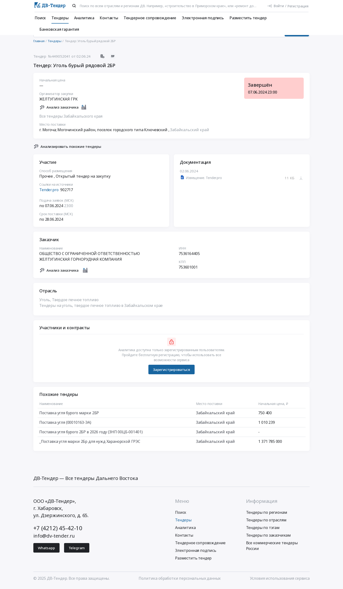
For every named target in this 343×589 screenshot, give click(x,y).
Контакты (109, 17)
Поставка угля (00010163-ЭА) (65, 424)
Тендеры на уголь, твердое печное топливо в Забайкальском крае (101, 307)
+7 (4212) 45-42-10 (57, 530)
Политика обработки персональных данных (180, 580)
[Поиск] (74, 5)
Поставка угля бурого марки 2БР (69, 415)
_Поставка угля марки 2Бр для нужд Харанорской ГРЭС (89, 443)
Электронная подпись (203, 17)
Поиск (40, 17)
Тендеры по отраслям (266, 521)
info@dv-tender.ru (54, 537)
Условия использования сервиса (280, 580)
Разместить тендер (248, 17)
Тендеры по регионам (266, 514)
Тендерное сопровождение (150, 17)
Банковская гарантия (59, 29)
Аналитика (84, 17)
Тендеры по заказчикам (268, 537)
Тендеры (60, 17)
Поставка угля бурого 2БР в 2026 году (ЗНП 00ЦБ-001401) (90, 434)
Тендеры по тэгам (263, 529)
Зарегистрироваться (171, 371)
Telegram (77, 549)
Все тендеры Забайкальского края (70, 118)
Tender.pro (48, 192)
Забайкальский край (189, 131)
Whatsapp (46, 549)
